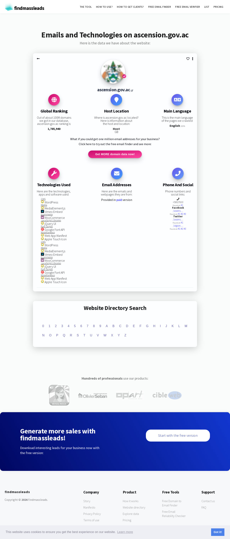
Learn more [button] (125, 532)
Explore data (131, 514)
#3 (185, 214)
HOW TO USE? (104, 6)
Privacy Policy (92, 514)
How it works (130, 501)
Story (86, 501)
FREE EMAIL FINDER (159, 6)
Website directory (134, 507)
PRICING (218, 6)
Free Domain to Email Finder (171, 503)
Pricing (127, 520)
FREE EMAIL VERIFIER (187, 6)
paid (119, 200)
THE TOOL (86, 6)
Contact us (208, 501)
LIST (206, 6)
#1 (182, 205)
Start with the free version (178, 435)
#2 (182, 214)
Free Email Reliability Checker (174, 514)
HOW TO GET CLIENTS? (130, 6)
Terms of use (91, 520)
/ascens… (178, 211)
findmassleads (24, 8)
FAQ (203, 507)
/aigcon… (178, 226)
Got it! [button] (218, 532)
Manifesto (89, 507)
